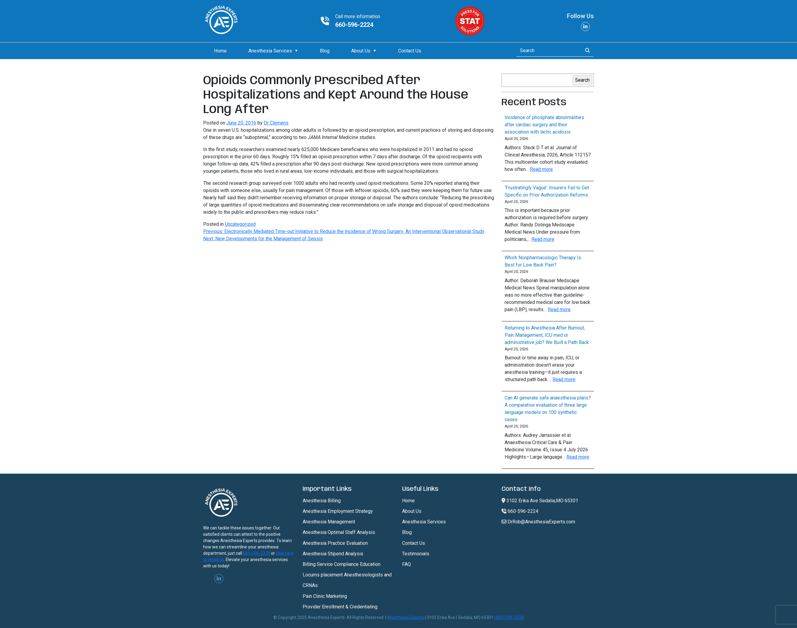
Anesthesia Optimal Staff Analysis (339, 532)
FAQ (406, 564)
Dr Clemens (276, 123)
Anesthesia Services (270, 51)
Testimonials (415, 554)
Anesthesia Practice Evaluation (335, 543)
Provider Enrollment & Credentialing (340, 607)
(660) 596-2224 (509, 617)
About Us (360, 51)
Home (220, 51)
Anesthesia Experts (405, 617)
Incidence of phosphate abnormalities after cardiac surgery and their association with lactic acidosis (544, 125)
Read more (541, 169)
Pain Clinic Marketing (325, 596)
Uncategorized (240, 224)
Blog (324, 51)
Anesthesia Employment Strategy (338, 511)
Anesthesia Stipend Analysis (333, 554)
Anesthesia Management (329, 522)
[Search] (547, 50)
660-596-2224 (354, 24)
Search (582, 80)
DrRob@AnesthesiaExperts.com (538, 522)
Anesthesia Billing (322, 500)
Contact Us (409, 51)
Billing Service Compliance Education (341, 564)
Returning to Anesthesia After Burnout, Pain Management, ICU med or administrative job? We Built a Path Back (547, 335)
